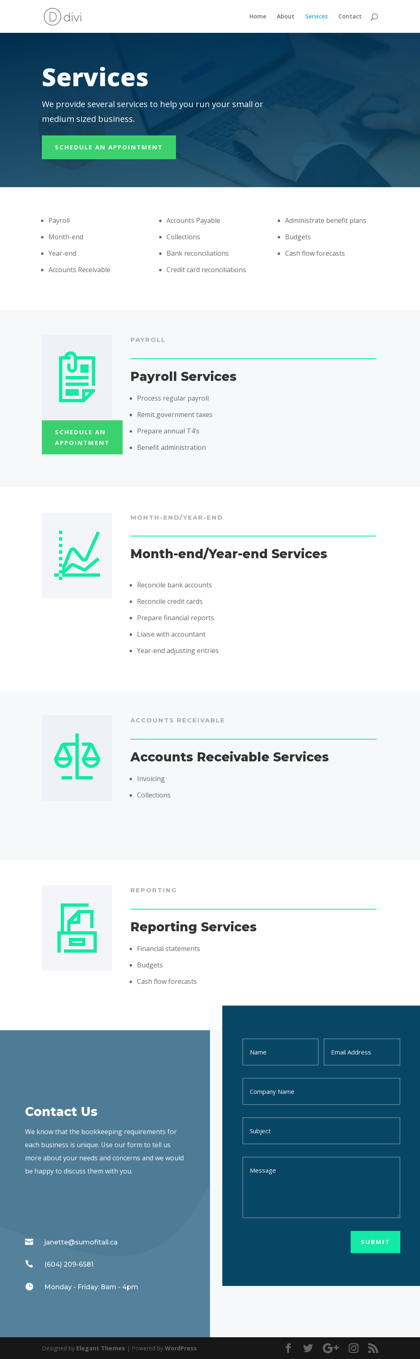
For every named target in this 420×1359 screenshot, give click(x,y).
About (285, 17)
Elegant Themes (100, 1348)
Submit (375, 1242)
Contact (350, 17)
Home (257, 17)
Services (316, 17)
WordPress (181, 1348)
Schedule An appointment (109, 147)
